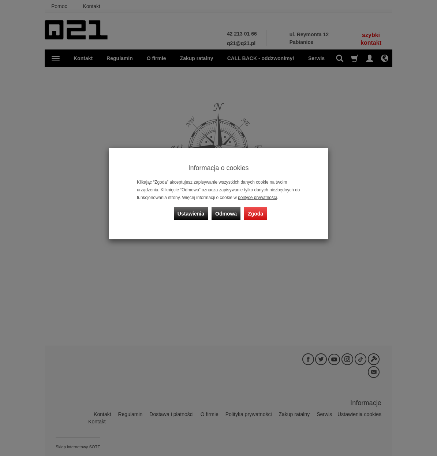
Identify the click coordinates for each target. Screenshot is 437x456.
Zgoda (255, 214)
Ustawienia (191, 214)
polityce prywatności (257, 197)
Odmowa (226, 214)
